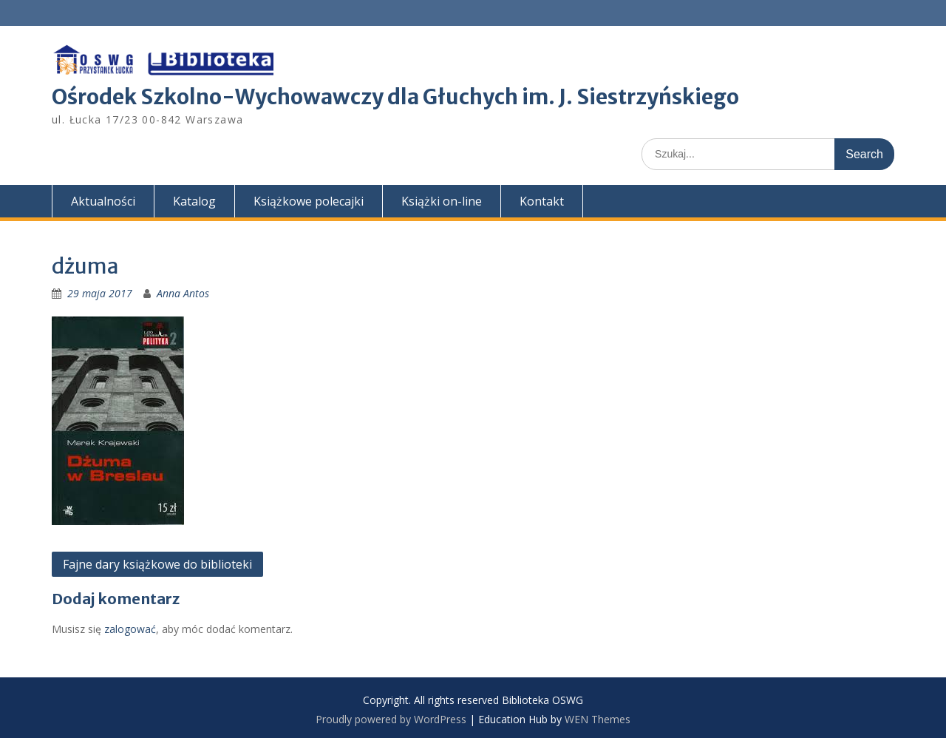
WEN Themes (597, 719)
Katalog (194, 201)
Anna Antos (183, 293)
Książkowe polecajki (308, 201)
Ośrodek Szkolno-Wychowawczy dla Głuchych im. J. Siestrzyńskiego (395, 97)
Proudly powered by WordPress (391, 719)
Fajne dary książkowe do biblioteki (157, 564)
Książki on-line (441, 201)
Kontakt (542, 201)
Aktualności (103, 201)
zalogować (130, 629)
